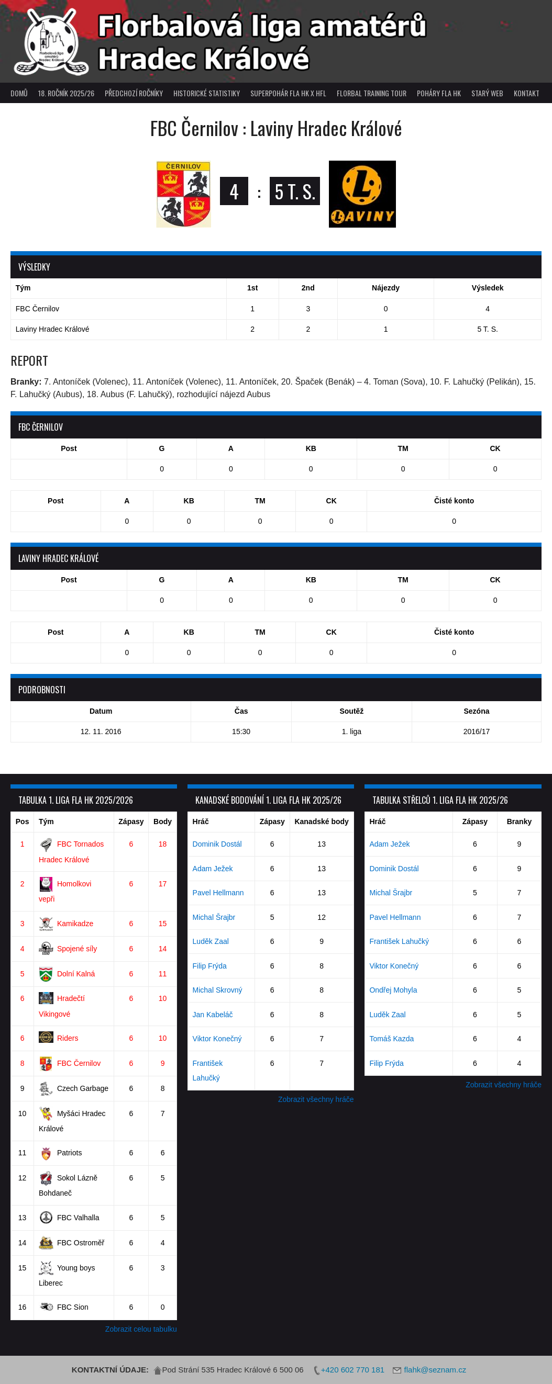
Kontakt (526, 92)
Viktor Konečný (217, 1038)
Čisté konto (454, 501)
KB (311, 448)
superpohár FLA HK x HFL (288, 92)
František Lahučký (399, 941)
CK (495, 448)
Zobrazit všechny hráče (316, 1099)
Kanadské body (321, 821)
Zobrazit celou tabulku (141, 1329)
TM (403, 448)
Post (68, 448)
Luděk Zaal (211, 941)
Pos (22, 821)
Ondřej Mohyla (393, 990)
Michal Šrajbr (214, 917)
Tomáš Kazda (391, 1038)
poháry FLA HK (439, 92)
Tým (46, 821)
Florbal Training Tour (371, 92)
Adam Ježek (213, 868)
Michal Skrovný (217, 990)
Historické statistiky (206, 92)
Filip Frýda (210, 966)
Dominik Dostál (217, 844)
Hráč (201, 821)
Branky (519, 821)
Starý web (487, 92)
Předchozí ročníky (134, 92)
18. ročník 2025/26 (66, 92)
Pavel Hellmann (218, 892)
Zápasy (130, 821)
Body (162, 821)
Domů (19, 92)
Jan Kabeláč (213, 1014)
